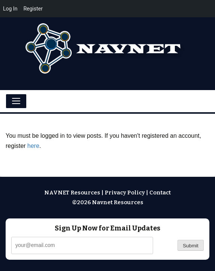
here (33, 146)
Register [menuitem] (32, 9)
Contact (160, 192)
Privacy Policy (125, 192)
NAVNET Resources (72, 192)
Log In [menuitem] (10, 9)
